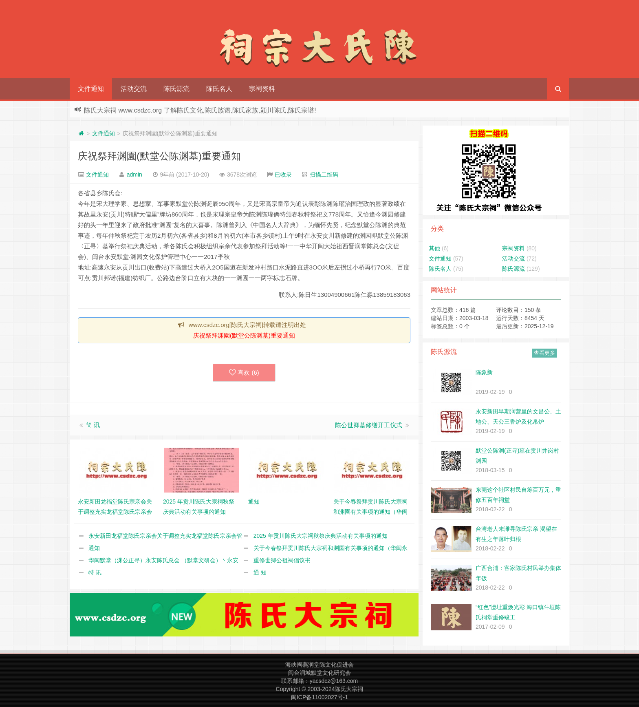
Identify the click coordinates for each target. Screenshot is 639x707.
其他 (434, 248)
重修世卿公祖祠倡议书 (282, 560)
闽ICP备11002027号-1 (319, 697)
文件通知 (91, 88)
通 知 (260, 572)
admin (134, 174)
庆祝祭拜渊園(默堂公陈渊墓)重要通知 (159, 155)
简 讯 (93, 425)
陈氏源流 (176, 88)
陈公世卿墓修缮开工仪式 (368, 425)
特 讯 (94, 572)
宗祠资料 (262, 88)
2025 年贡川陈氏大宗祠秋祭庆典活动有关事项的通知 (320, 535)
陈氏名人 (219, 88)
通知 (94, 548)
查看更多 (544, 353)
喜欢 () (244, 372)
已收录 (283, 174)
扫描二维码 (324, 174)
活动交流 (134, 88)
